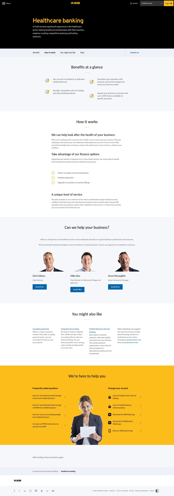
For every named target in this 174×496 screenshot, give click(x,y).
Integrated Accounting (70, 329)
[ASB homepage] (75, 3)
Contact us (134, 52)
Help (82, 52)
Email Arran (115, 287)
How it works (49, 52)
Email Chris (40, 287)
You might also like (67, 52)
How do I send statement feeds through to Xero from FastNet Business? (47, 397)
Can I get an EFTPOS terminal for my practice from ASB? (45, 425)
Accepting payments (41, 329)
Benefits (36, 52)
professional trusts (131, 342)
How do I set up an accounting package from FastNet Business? (47, 415)
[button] (3, 3)
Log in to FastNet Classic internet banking (122, 397)
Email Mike (77, 289)
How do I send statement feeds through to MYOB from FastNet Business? (47, 406)
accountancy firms (131, 340)
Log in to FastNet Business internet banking (119, 406)
